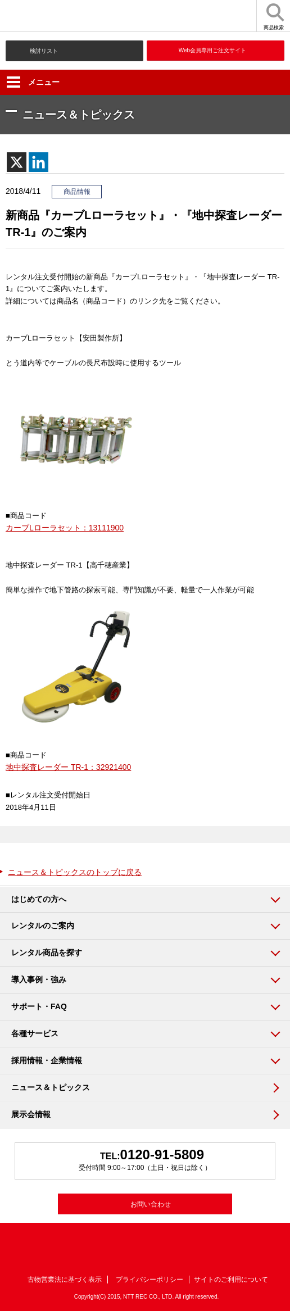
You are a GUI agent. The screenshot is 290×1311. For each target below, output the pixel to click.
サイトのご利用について (231, 1279)
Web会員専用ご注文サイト (212, 50)
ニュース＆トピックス (50, 1087)
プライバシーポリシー (149, 1279)
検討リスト (44, 51)
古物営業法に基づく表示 (65, 1279)
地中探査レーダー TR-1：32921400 (68, 767)
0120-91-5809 (162, 1154)
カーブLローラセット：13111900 (65, 527)
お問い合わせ (150, 1204)
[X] (16, 162)
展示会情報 (31, 1114)
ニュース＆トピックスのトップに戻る (75, 872)
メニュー (33, 82)
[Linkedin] (38, 162)
